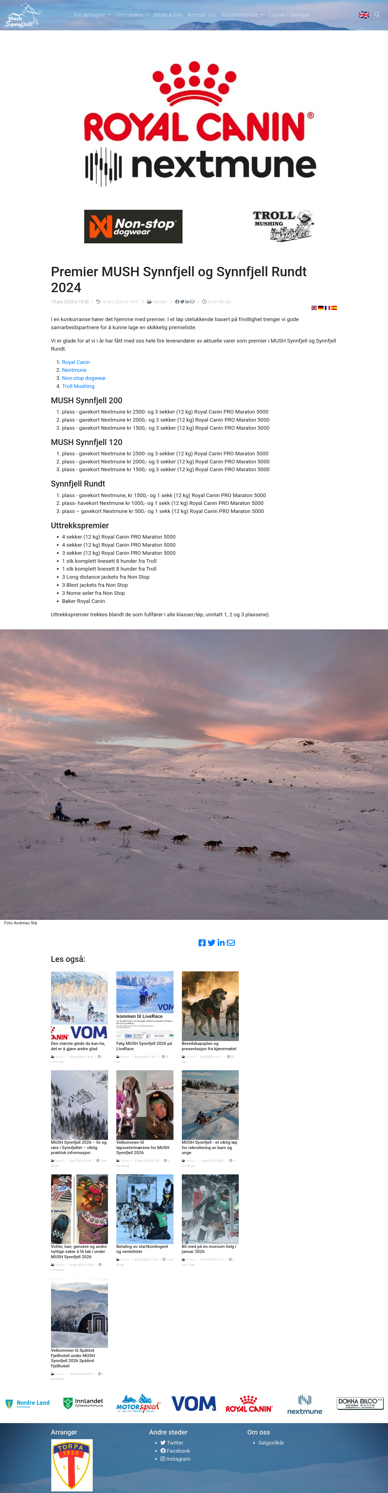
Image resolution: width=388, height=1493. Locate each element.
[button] (92, 15)
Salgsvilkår (271, 1443)
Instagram (175, 1459)
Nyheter (157, 301)
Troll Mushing (78, 386)
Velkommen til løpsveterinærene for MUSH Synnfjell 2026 (142, 1147)
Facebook (175, 1451)
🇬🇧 (364, 15)
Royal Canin (76, 362)
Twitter (172, 1443)
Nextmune (74, 370)
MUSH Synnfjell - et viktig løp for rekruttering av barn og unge (209, 1147)
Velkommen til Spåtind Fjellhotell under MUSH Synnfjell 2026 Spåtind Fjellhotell (73, 1358)
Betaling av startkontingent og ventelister (142, 1249)
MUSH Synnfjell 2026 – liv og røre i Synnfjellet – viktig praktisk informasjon (79, 1147)
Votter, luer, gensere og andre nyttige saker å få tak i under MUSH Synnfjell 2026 (79, 1251)
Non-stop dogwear (84, 378)
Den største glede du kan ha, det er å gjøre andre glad (78, 1046)
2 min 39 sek (216, 301)
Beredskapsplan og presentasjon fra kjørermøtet (209, 1046)
